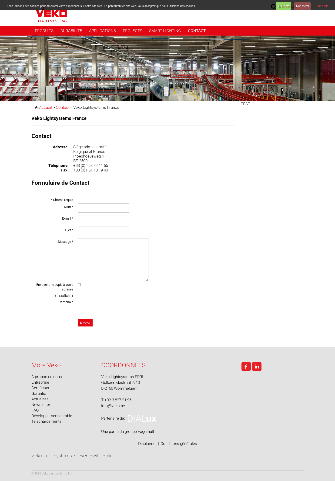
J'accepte (283, 6)
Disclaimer (147, 443)
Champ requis (62, 200)
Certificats (40, 387)
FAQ (35, 410)
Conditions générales (179, 443)
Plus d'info (322, 6)
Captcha (66, 302)
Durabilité (71, 30)
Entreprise (40, 382)
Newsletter (40, 404)
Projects (132, 30)
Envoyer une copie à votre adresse (54, 287)
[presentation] (113, 308)
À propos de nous (46, 376)
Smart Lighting (165, 30)
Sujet (68, 230)
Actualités (40, 399)
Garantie (38, 393)
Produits (44, 30)
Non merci (302, 6)
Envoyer (85, 322)
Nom (68, 207)
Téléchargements (46, 421)
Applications (102, 30)
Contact (197, 30)
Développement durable (51, 415)
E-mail (67, 218)
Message (65, 242)
